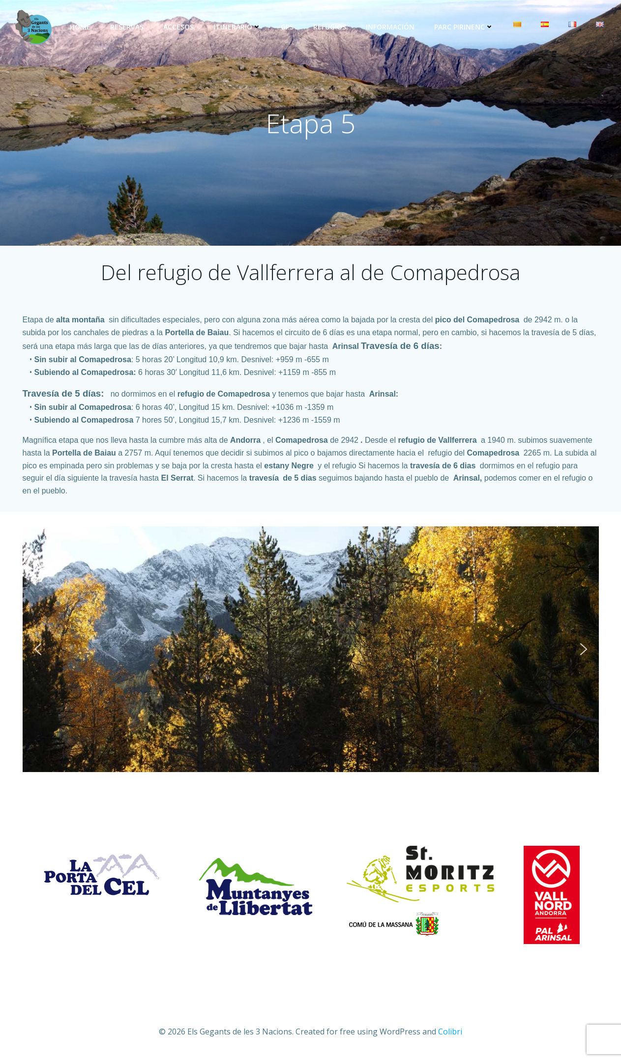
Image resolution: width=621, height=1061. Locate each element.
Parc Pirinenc (464, 26)
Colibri (450, 1031)
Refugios (329, 26)
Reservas (127, 26)
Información (390, 26)
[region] (311, 649)
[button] (38, 649)
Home (80, 26)
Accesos (178, 26)
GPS (287, 26)
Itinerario (237, 26)
